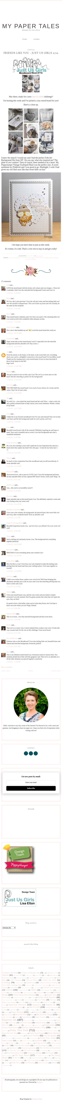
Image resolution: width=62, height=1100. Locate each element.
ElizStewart (10, 485)
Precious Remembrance (10, 1027)
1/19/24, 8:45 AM (14, 479)
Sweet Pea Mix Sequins (22, 1045)
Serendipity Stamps (21, 1038)
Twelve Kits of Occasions (16, 1060)
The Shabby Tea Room (41, 1055)
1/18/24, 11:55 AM (14, 393)
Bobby (9, 625)
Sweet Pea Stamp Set (41, 1045)
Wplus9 (54, 1063)
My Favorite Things (26, 258)
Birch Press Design (8, 978)
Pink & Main (12, 1023)
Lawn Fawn (13, 1010)
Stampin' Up (12, 1043)
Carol (8, 414)
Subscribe (31, 788)
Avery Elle (38, 975)
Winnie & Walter (43, 1063)
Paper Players (26, 1017)
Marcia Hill (10, 472)
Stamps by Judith (41, 1043)
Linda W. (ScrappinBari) (15, 523)
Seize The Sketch (7, 1038)
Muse (32, 1015)
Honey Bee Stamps (34, 1002)
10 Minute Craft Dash (9, 973)
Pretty (52, 1027)
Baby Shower (53, 975)
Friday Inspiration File (8, 1000)
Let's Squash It (32, 1009)
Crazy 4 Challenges (14, 992)
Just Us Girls (13, 258)
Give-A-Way (41, 1000)
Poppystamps (53, 258)
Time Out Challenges (38, 1058)
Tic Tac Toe (16, 1058)
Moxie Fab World (21, 1015)
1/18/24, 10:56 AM (14, 346)
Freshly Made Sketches (46, 997)
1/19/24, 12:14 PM (14, 504)
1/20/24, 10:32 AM (14, 544)
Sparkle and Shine (27, 1040)
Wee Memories (29, 1063)
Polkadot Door (17, 1025)
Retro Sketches (54, 1033)
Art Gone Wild (17, 975)
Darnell (9, 592)
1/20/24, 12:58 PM (14, 571)
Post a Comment (6, 667)
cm (8, 352)
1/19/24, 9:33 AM (14, 491)
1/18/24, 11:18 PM (14, 466)
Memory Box (38, 1012)
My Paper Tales (31, 26)
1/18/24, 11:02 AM (14, 366)
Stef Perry (10, 576)
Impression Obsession (17, 1005)
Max (30, 1012)
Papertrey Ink (9, 1019)
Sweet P (7, 1045)
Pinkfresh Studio (40, 258)
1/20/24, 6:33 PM (14, 586)
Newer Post (56, 671)
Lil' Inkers (57, 1010)
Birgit (8, 298)
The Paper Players (22, 1055)
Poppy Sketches (28, 1025)
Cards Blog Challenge (48, 977)
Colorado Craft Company (51, 987)
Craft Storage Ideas (47, 990)
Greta (8, 427)
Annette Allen (11, 614)
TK (8, 398)
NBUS (17, 1017)
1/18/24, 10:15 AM (14, 333)
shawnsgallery (33, 1038)
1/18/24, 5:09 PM (14, 453)
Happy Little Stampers (9, 1002)
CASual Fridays (19, 982)
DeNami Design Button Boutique (24, 995)
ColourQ (9, 990)
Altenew (5, 975)
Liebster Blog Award (45, 1010)
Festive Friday (6, 997)
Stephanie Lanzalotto (14, 510)
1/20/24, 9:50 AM (14, 531)
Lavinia (4, 1010)
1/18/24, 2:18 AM (14, 293)
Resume (37, 39)
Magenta (6, 1012)
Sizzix (18, 1040)
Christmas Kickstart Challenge (48, 983)
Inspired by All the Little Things (12, 1007)
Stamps (31, 1043)
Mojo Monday (8, 1015)
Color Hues (14, 987)
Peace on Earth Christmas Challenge (44, 1020)
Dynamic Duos (52, 995)
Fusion (19, 1000)
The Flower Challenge (34, 1053)
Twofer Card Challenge (34, 1060)
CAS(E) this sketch (49, 980)
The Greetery (49, 1053)
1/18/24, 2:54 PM (14, 422)
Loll (8, 285)
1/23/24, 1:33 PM (14, 662)
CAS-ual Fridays (32, 980)
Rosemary (10, 496)
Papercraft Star (54, 1017)
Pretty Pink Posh (19, 1030)
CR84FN (34, 990)
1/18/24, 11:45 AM (14, 380)
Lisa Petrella (11, 338)
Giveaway (53, 1000)
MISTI (58, 1012)
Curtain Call (39, 992)
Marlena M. (10, 550)
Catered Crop (30, 983)
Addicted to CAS (52, 973)
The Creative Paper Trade (15, 1053)
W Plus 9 (6, 1063)
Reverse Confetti (32, 1035)
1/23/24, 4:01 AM (14, 646)
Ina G (8, 652)
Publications (24, 1033)
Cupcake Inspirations (28, 992)
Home (24, 39)
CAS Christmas (15, 980)
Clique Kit (29, 985)
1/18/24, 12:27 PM (14, 408)
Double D (41, 995)
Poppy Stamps (38, 1025)
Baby (45, 975)
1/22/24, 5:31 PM (14, 633)
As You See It (29, 975)
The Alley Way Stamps (14, 1050)
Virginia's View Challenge (52, 1060)
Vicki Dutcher (11, 327)
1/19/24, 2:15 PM (14, 518)
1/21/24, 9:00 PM (14, 608)
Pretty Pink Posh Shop (9, 1033)
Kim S (9, 314)
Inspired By (51, 1005)
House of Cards (48, 1002)
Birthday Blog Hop (21, 977)
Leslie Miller (11, 561)
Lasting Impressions (51, 1007)
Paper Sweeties (40, 1017)
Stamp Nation (50, 1040)
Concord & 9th (23, 990)
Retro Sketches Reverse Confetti (14, 1035)
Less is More (22, 1009)
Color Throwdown (26, 987)
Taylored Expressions (29, 1048)
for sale (33, 997)
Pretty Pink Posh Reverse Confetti (46, 1030)
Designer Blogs (37, 1099)
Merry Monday (50, 1012)
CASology (6, 982)
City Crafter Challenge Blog (12, 985)
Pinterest (52, 1022)
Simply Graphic (7, 1040)
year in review (6, 1065)
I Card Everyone (12, 443)
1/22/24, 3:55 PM (14, 620)
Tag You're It (13, 1048)
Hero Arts (22, 1002)
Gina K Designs (29, 1000)
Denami (48, 992)
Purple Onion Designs (37, 1033)
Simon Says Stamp (48, 1038)
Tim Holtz (26, 1058)
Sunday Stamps (55, 1043)
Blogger (39, 1082)
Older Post (5, 671)
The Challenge (44, 1050)
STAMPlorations (22, 1043)
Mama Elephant (17, 1012)
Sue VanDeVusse (12, 638)
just (26, 1007)
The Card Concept (30, 1050)
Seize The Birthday (50, 1036)
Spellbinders (39, 1040)
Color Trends (37, 987)
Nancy (9, 536)
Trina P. (9, 458)
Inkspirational (36, 1005)
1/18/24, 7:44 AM (14, 308)
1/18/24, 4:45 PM (14, 437)
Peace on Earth (28, 1020)
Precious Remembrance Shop (33, 1027)
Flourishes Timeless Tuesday (21, 997)
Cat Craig (10, 385)
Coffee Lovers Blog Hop (41, 985)
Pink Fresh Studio (25, 1023)
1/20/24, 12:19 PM (14, 556)
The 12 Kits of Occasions (49, 1048)
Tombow (49, 1058)
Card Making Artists (34, 977)
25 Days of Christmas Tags (30, 973)
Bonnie (9, 372)
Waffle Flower (31, 260)
